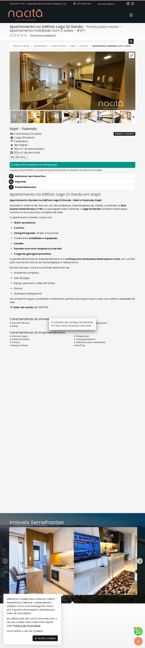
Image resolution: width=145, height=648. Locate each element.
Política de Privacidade (27, 625)
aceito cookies (45, 638)
